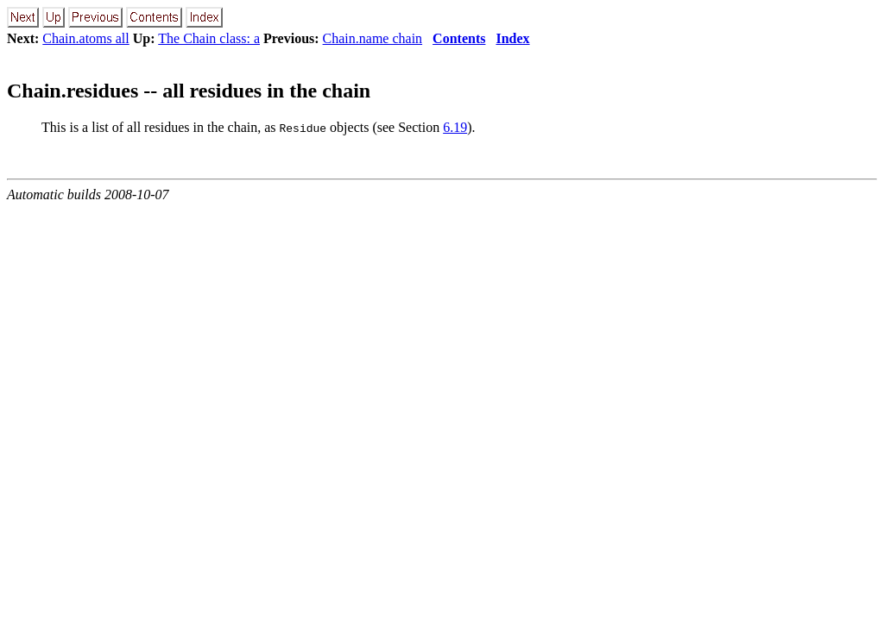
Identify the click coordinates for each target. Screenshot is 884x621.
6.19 (455, 127)
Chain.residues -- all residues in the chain (188, 90)
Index (512, 38)
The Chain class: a (209, 38)
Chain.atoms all (85, 38)
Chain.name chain (373, 38)
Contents (459, 38)
